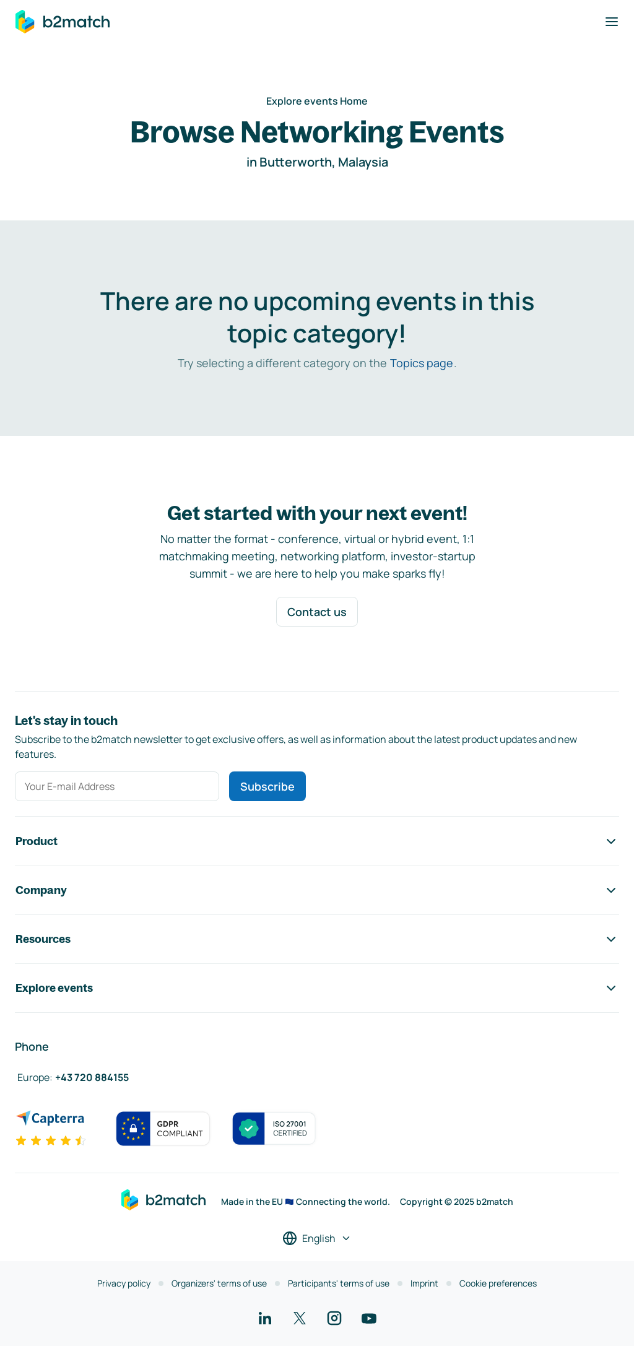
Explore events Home (317, 101)
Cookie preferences (498, 1283)
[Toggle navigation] (612, 22)
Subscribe (267, 786)
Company (317, 890)
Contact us (317, 611)
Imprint (424, 1283)
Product (317, 841)
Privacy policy (123, 1283)
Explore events (317, 988)
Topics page (421, 362)
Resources (317, 939)
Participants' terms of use (338, 1283)
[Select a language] (317, 1238)
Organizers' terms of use (219, 1283)
